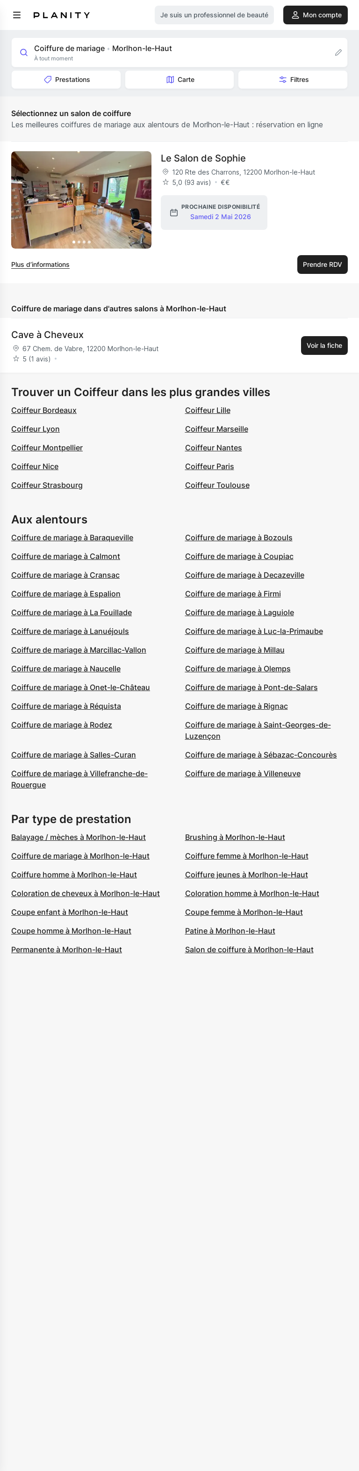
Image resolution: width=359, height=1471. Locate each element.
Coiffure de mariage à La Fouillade (71, 612)
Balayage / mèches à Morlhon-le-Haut (78, 837)
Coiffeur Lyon (35, 429)
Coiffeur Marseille (216, 429)
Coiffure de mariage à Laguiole (239, 612)
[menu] (16, 15)
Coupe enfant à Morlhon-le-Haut (69, 912)
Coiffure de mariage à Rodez (61, 724)
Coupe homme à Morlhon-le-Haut (71, 930)
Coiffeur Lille (207, 410)
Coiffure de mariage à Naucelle (66, 668)
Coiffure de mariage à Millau (235, 650)
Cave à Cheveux (47, 334)
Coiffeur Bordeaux (44, 410)
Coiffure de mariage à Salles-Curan (73, 754)
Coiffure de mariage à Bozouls (239, 537)
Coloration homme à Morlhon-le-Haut (252, 893)
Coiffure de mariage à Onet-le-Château (80, 687)
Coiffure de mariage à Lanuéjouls (70, 631)
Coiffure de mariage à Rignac (236, 706)
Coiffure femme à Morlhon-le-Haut (247, 856)
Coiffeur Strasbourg (47, 485)
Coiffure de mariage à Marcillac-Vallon (78, 650)
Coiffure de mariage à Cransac (65, 575)
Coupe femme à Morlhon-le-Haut (244, 912)
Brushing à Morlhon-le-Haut (235, 837)
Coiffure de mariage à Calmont (65, 556)
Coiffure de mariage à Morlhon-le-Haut (80, 856)
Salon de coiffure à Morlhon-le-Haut (249, 949)
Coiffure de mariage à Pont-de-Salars (251, 687)
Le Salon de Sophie (203, 158)
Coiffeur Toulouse (217, 485)
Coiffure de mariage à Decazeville (244, 575)
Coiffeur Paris (209, 466)
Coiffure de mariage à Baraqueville (72, 537)
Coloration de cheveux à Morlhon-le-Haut (85, 893)
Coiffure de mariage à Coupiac (239, 556)
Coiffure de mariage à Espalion (66, 593)
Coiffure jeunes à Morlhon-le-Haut (246, 874)
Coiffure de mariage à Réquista (66, 706)
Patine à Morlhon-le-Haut (230, 930)
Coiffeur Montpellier (47, 447)
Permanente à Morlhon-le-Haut (66, 949)
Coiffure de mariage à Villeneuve (243, 773)
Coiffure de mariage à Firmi (233, 593)
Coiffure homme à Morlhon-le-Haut (74, 874)
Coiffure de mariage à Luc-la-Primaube (254, 631)
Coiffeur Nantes (213, 447)
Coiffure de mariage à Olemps (238, 668)
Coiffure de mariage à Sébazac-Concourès (261, 754)
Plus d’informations (40, 264)
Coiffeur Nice (34, 466)
